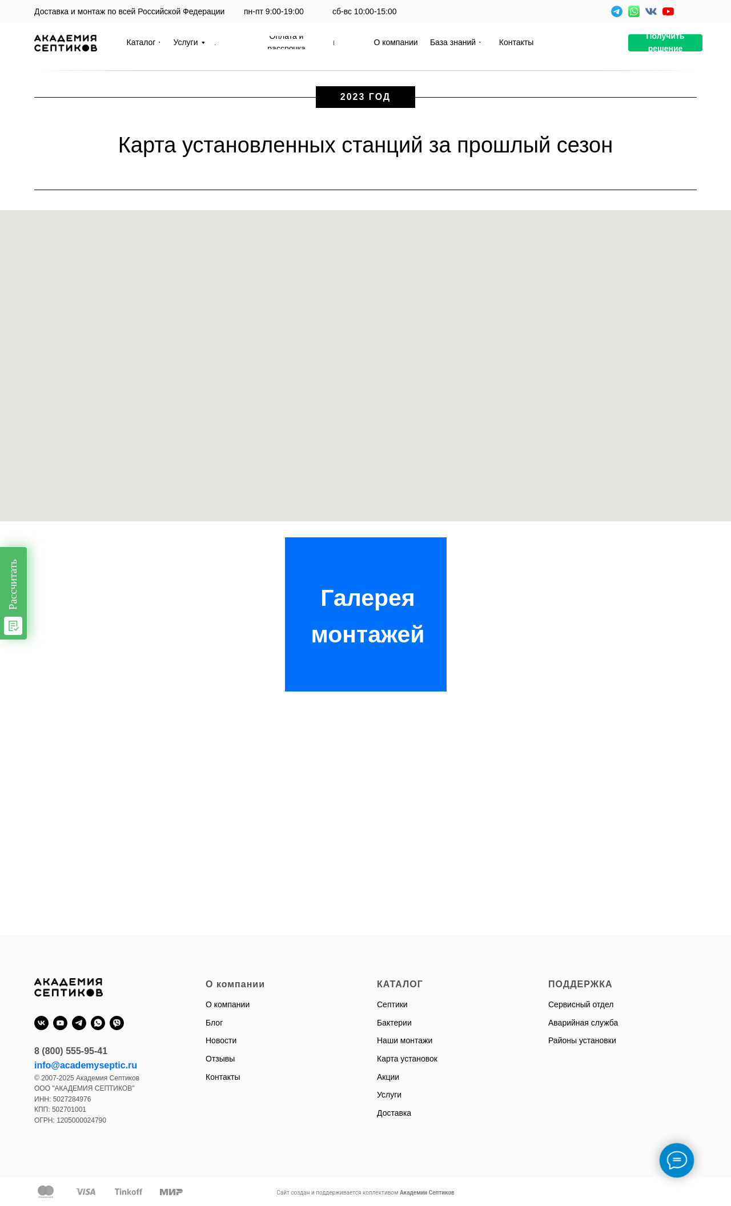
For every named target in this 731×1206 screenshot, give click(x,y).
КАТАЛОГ (400, 984)
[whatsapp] (98, 1023)
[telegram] (79, 1023)
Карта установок (407, 1058)
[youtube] (60, 1023)
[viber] (117, 1023)
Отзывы (220, 1058)
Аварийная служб (580, 1022)
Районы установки (582, 1040)
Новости (221, 1040)
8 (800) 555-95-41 (70, 1051)
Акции (388, 1077)
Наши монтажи (404, 1040)
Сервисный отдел (581, 1004)
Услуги (389, 1094)
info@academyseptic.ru (85, 1065)
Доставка (394, 1112)
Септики (392, 1004)
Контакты (223, 1077)
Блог (214, 1022)
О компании (228, 1004)
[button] (665, 42)
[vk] (41, 1023)
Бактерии (394, 1022)
